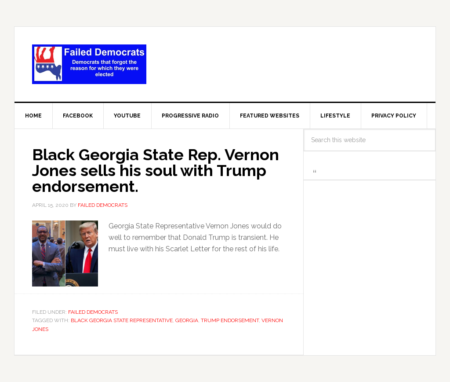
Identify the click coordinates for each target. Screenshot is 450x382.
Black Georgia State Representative (122, 320)
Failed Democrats (89, 64)
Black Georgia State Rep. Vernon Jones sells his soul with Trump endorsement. (155, 170)
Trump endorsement (230, 320)
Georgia (186, 320)
